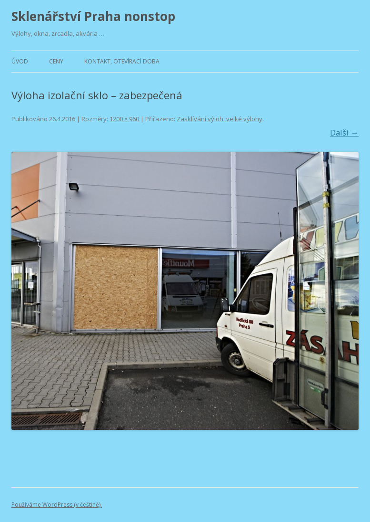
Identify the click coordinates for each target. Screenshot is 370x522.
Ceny (56, 61)
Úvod (19, 61)
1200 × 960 (124, 119)
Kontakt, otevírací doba (122, 61)
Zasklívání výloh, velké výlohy (219, 119)
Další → (344, 132)
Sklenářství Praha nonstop (93, 16)
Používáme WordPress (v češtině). (56, 505)
